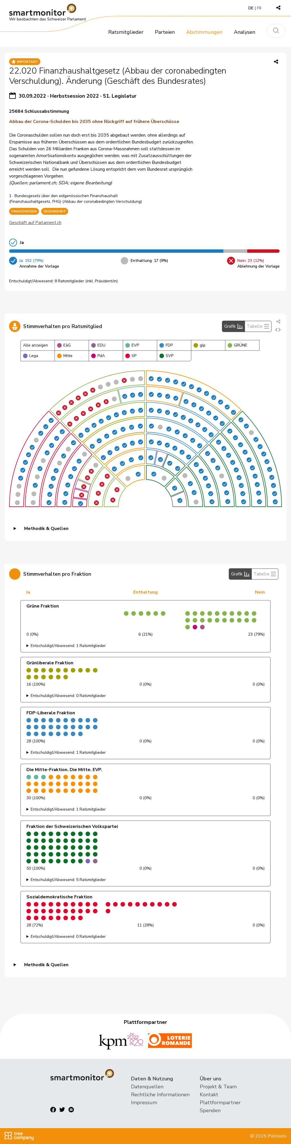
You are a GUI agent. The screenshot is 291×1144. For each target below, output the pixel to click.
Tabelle (258, 326)
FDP (166, 345)
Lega (30, 355)
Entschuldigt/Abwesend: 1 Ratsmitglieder (68, 645)
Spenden (210, 1110)
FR (259, 8)
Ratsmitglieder (126, 32)
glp (199, 345)
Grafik (233, 326)
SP (130, 355)
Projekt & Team (218, 1086)
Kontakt (209, 1094)
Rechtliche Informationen (160, 1094)
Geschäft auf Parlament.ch (35, 223)
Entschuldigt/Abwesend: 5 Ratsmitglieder (68, 879)
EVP (132, 345)
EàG (64, 345)
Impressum (144, 1102)
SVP (166, 355)
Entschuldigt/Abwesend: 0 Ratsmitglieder (68, 695)
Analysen (244, 32)
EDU (98, 345)
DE (250, 8)
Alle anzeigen (35, 345)
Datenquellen (147, 1086)
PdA (98, 355)
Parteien (165, 32)
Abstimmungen (204, 32)
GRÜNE (237, 345)
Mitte (64, 355)
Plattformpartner (220, 1102)
